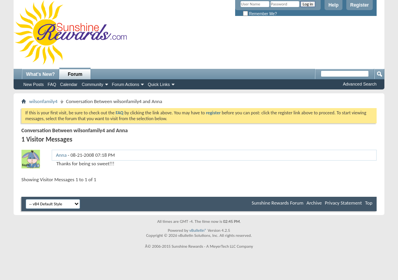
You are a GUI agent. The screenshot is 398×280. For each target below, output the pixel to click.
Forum (75, 74)
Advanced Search (360, 84)
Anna (61, 155)
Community (92, 84)
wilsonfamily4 (43, 101)
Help (333, 5)
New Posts (33, 84)
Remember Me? (260, 14)
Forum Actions (125, 84)
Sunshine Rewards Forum (278, 203)
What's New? (40, 74)
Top (368, 203)
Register (359, 5)
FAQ (52, 84)
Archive (313, 203)
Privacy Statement (343, 203)
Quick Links (159, 84)
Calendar (69, 84)
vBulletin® (198, 230)
